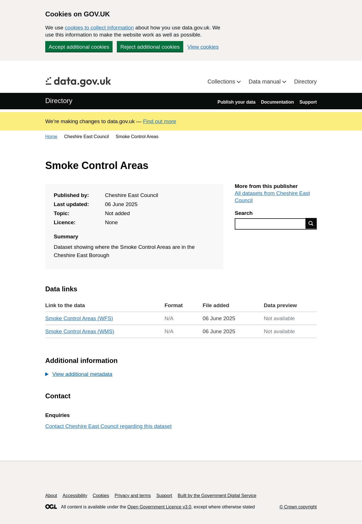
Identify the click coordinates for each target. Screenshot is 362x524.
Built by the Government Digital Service (217, 495)
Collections (222, 81)
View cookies (203, 47)
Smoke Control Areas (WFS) (79, 318)
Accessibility (75, 495)
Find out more (159, 121)
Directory (305, 81)
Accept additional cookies (79, 47)
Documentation (277, 102)
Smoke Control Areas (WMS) (79, 331)
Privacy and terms (133, 495)
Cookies (101, 495)
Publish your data (236, 102)
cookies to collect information (99, 28)
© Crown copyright (298, 506)
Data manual (265, 81)
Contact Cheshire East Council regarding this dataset (108, 426)
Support (308, 102)
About (51, 495)
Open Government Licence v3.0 (159, 506)
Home (51, 136)
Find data (311, 223)
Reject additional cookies (150, 47)
